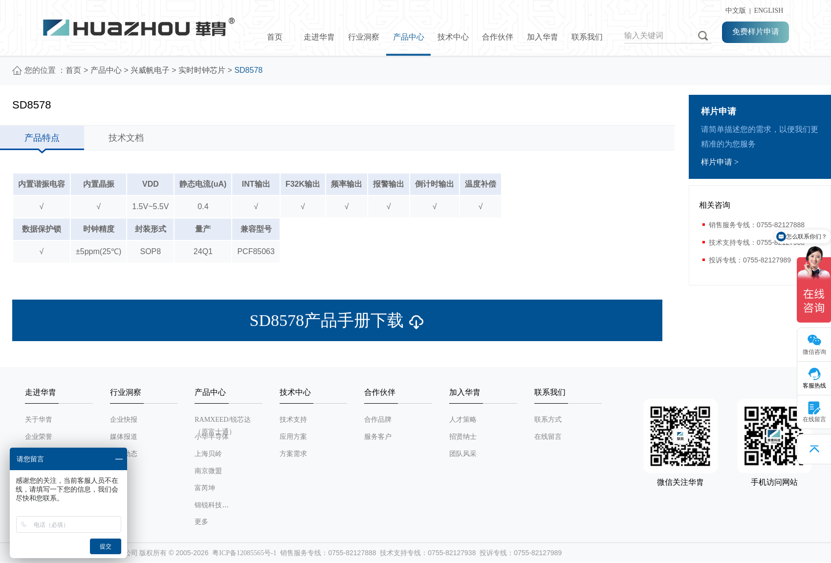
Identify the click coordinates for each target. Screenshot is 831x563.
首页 (275, 37)
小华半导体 (212, 436)
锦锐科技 (208, 505)
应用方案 (293, 436)
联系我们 (587, 37)
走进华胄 (319, 37)
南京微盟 (208, 471)
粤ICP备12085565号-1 (244, 553)
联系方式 (548, 419)
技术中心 (453, 37)
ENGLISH (768, 10)
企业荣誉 (38, 436)
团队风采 (463, 453)
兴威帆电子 (150, 70)
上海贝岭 (208, 453)
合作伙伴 (497, 37)
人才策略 (463, 419)
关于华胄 (38, 419)
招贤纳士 (463, 436)
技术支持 (293, 419)
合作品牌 (378, 419)
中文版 (734, 10)
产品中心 (408, 37)
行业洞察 (363, 37)
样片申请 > (720, 162)
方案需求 (293, 453)
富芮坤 (205, 488)
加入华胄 (542, 37)
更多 (201, 521)
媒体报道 (123, 436)
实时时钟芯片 (201, 70)
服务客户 (378, 436)
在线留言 (548, 436)
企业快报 (123, 419)
